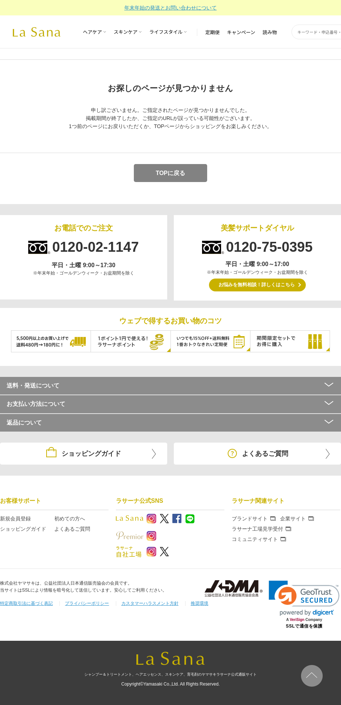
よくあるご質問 (72, 529)
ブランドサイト (250, 519)
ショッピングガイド (23, 529)
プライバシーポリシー (87, 603)
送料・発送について (170, 385)
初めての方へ (69, 519)
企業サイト (293, 519)
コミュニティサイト (255, 539)
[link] (304, 598)
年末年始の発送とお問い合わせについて (170, 8)
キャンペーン (241, 32)
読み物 (270, 32)
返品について (170, 422)
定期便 (212, 32)
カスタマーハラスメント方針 (150, 603)
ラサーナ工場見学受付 (257, 529)
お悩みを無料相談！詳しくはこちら (257, 284)
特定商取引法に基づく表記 (26, 603)
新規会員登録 (15, 519)
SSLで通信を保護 (304, 626)
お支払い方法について (170, 404)
